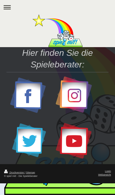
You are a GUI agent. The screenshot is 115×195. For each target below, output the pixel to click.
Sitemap (30, 172)
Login (108, 171)
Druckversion (14, 172)
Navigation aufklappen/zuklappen (57, 7)
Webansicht (104, 174)
